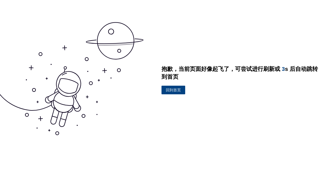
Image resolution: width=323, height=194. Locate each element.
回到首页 (173, 89)
